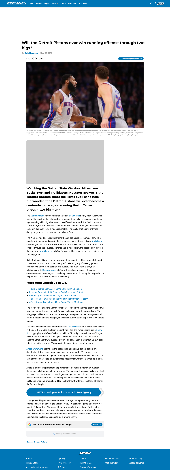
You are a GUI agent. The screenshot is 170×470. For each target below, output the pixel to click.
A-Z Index (62, 467)
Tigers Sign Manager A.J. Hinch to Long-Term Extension (55, 289)
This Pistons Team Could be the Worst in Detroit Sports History (58, 299)
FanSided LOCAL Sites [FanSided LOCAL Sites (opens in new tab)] (77, 3)
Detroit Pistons (37, 215)
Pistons (39, 3)
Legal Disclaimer (136, 463)
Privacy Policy (64, 463)
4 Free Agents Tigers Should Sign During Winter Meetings (56, 302)
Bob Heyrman (31, 53)
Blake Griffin (74, 215)
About (63, 3)
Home (29, 442)
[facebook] (155, 3)
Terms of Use (86, 463)
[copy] (40, 58)
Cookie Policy (111, 463)
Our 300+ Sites (112, 458)
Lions (31, 3)
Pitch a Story (32, 463)
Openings (62, 458)
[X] (151, 3)
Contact (83, 458)
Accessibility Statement (37, 467)
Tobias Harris (74, 326)
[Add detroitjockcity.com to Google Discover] (131, 58)
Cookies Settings (88, 467)
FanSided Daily (135, 458)
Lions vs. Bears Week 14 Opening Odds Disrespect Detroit (56, 292)
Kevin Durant (98, 241)
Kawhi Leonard (46, 251)
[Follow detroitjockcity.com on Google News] (96, 424)
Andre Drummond (34, 349)
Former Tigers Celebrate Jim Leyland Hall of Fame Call (55, 295)
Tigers (46, 3)
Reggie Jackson (49, 270)
